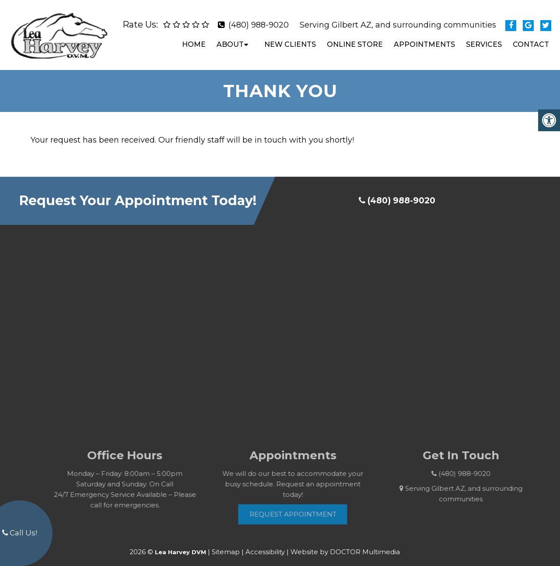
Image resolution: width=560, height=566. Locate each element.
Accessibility (265, 544)
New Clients (290, 41)
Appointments (424, 41)
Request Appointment (301, 507)
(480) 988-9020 (258, 21)
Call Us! (19, 532)
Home (194, 41)
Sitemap (226, 544)
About (230, 41)
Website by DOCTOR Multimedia (345, 544)
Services (484, 41)
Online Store (355, 41)
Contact (531, 41)
